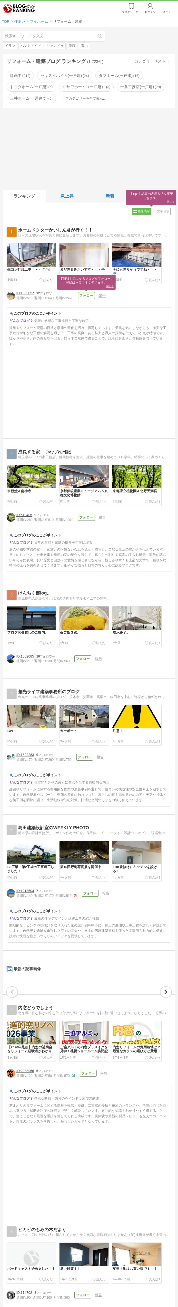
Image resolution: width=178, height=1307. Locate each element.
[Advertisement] (89, 148)
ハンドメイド (30, 46)
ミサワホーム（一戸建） (86, 87)
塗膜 (72, 46)
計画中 (20, 76)
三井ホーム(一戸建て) (31, 98)
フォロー (86, 296)
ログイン (150, 12)
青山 (84, 46)
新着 (110, 196)
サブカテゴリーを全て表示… (84, 98)
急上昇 (67, 196)
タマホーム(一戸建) (119, 76)
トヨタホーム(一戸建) (31, 87)
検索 (102, 36)
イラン (10, 46)
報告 (101, 296)
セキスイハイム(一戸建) (64, 76)
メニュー (168, 12)
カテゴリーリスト (150, 61)
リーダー (131, 12)
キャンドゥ (54, 46)
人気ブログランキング (19, 8)
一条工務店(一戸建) (140, 87)
